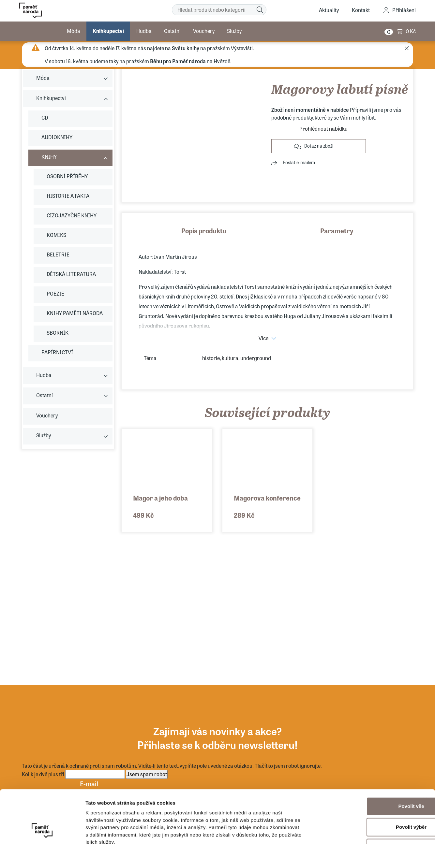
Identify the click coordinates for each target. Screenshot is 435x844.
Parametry (336, 230)
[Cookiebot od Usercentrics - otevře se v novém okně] (42, 831)
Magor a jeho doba (160, 497)
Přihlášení (404, 10)
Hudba (144, 31)
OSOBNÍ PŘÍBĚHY (67, 176)
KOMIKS (56, 235)
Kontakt (361, 10)
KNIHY (49, 156)
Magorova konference (267, 497)
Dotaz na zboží (318, 145)
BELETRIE (58, 254)
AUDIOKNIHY (56, 137)
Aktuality (329, 10)
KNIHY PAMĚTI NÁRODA (75, 313)
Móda (73, 31)
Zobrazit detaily (344, 831)
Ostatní (172, 31)
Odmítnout (364, 801)
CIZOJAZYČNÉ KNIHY (72, 215)
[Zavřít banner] (425, 752)
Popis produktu (204, 230)
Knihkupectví (108, 31)
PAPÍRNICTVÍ (57, 352)
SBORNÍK (57, 332)
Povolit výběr (364, 780)
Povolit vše (364, 759)
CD (44, 117)
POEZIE (55, 293)
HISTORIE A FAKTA (68, 195)
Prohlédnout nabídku (323, 128)
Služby (234, 31)
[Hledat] (259, 9)
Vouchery (204, 31)
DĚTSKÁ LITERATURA (71, 274)
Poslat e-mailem (299, 162)
